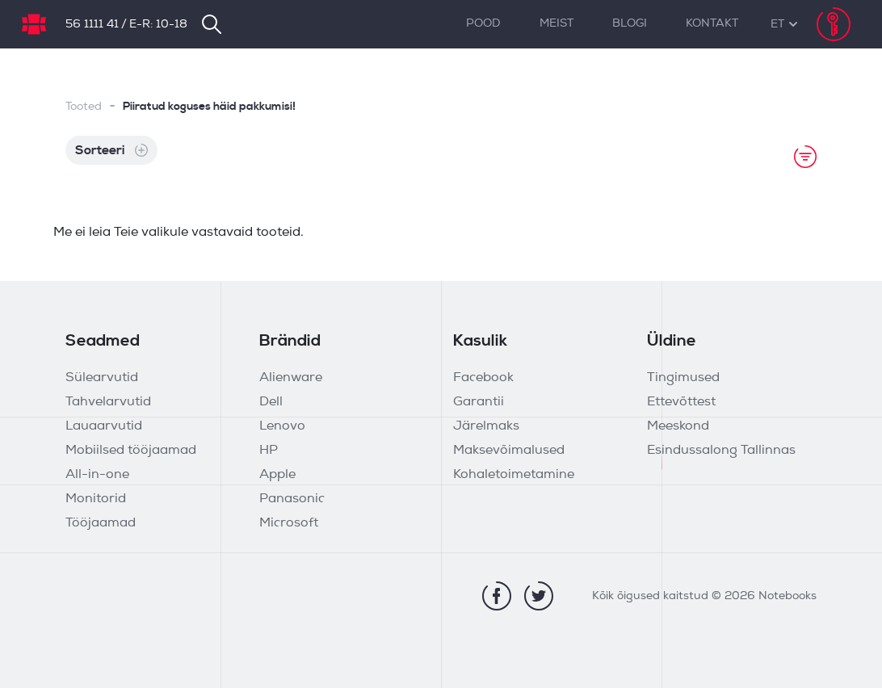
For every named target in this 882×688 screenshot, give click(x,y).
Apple (277, 474)
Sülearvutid (101, 377)
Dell (271, 402)
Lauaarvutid (103, 426)
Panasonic (292, 499)
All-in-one (97, 474)
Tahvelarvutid (108, 402)
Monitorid (95, 499)
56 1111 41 (92, 25)
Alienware (290, 377)
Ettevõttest (681, 402)
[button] (777, 24)
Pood (483, 24)
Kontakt (712, 24)
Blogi (629, 24)
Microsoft (288, 523)
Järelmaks (486, 426)
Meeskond (678, 426)
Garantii (478, 402)
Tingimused (683, 377)
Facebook (483, 377)
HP (268, 450)
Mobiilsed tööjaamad (130, 450)
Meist (556, 24)
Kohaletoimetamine (513, 474)
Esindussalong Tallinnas (721, 450)
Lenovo (282, 426)
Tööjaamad (100, 523)
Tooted (83, 107)
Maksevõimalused (509, 450)
